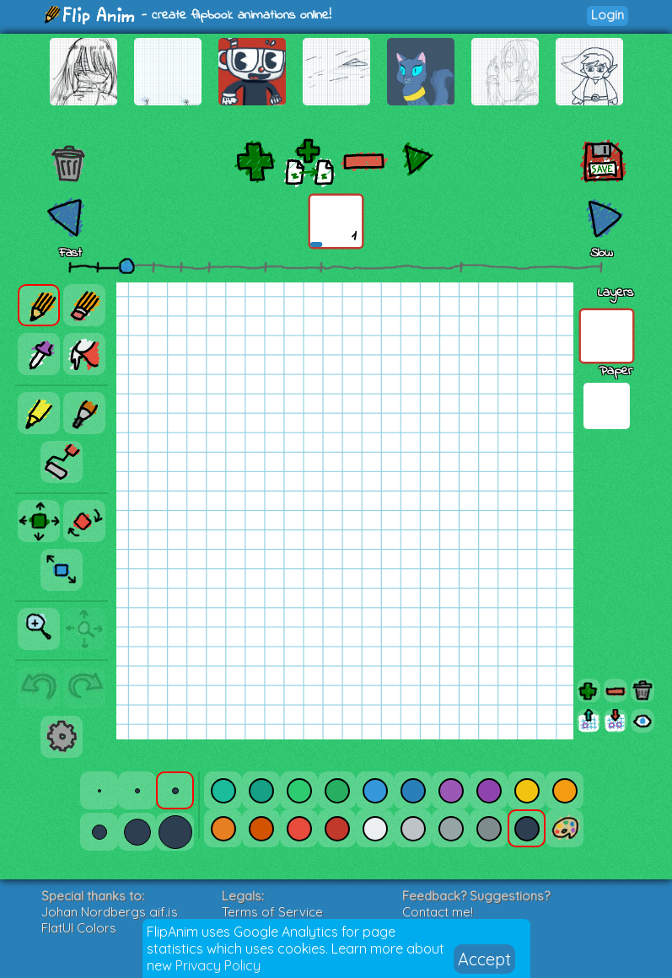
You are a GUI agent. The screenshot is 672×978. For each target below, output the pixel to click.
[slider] (126, 265)
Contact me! (437, 912)
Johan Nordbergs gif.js (109, 912)
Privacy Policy (218, 965)
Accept (484, 959)
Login (607, 15)
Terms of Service (272, 912)
